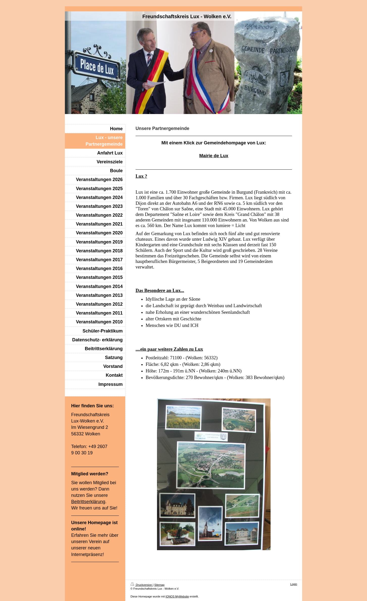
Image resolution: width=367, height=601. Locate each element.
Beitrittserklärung (88, 501)
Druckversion (141, 584)
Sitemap (159, 584)
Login (293, 584)
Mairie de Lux (213, 155)
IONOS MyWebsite (177, 596)
